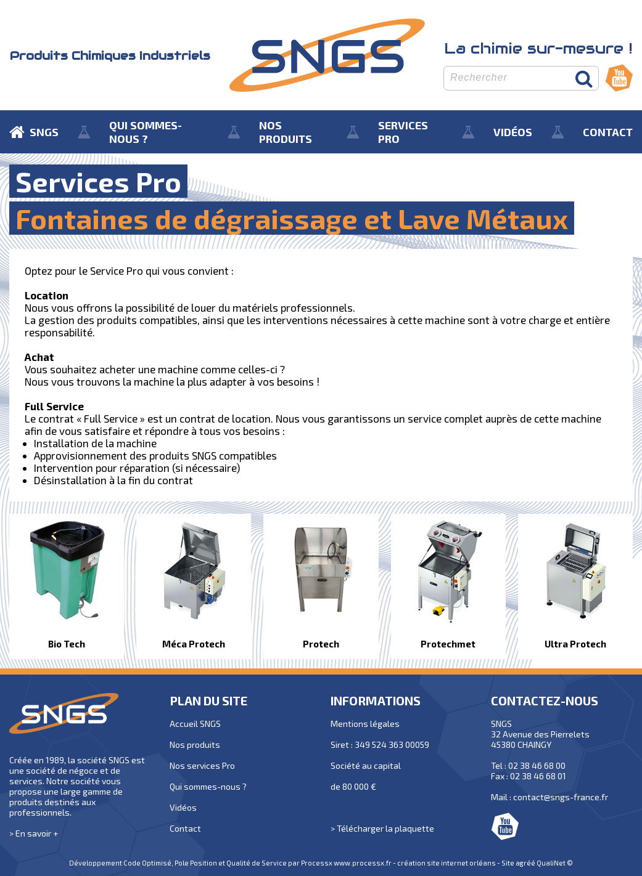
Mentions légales (365, 723)
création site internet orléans (446, 863)
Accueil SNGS (195, 723)
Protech (321, 643)
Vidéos (183, 807)
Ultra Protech (575, 643)
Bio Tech (66, 643)
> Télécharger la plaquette (382, 828)
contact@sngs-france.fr (560, 797)
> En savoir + (33, 833)
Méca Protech (193, 643)
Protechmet (448, 643)
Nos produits (195, 744)
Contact (185, 828)
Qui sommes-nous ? (208, 786)
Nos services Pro (202, 765)
